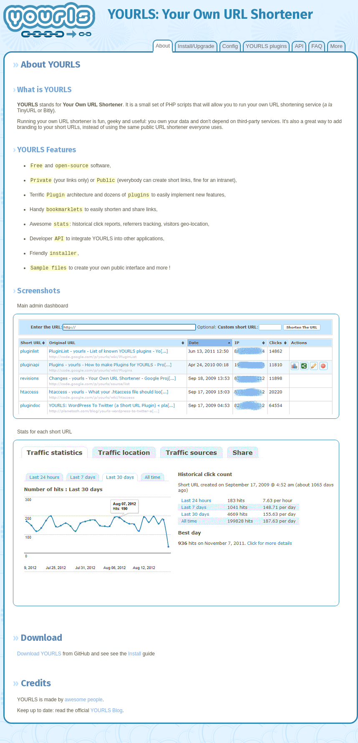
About (163, 46)
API (299, 46)
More (336, 46)
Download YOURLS (39, 660)
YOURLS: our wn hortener (210, 14)
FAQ (316, 46)
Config (230, 46)
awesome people (84, 706)
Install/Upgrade (196, 46)
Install (134, 660)
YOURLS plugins (266, 46)
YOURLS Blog (107, 717)
